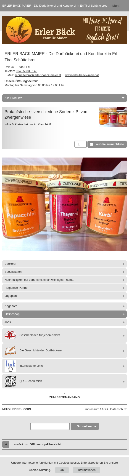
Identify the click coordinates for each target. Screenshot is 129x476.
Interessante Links (24, 366)
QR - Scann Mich (23, 381)
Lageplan (11, 295)
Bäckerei (10, 263)
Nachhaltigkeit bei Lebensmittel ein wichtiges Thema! (39, 279)
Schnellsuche (86, 426)
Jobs (8, 322)
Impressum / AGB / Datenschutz (105, 409)
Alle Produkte (64, 98)
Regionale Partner (17, 287)
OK (62, 470)
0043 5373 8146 (26, 71)
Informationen (86, 470)
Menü (116, 6)
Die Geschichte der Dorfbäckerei (33, 350)
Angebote (11, 306)
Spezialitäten (13, 271)
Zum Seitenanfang (64, 396)
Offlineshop (12, 314)
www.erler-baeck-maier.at (82, 75)
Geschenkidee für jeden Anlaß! (32, 335)
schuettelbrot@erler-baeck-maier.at (38, 75)
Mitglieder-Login (16, 409)
